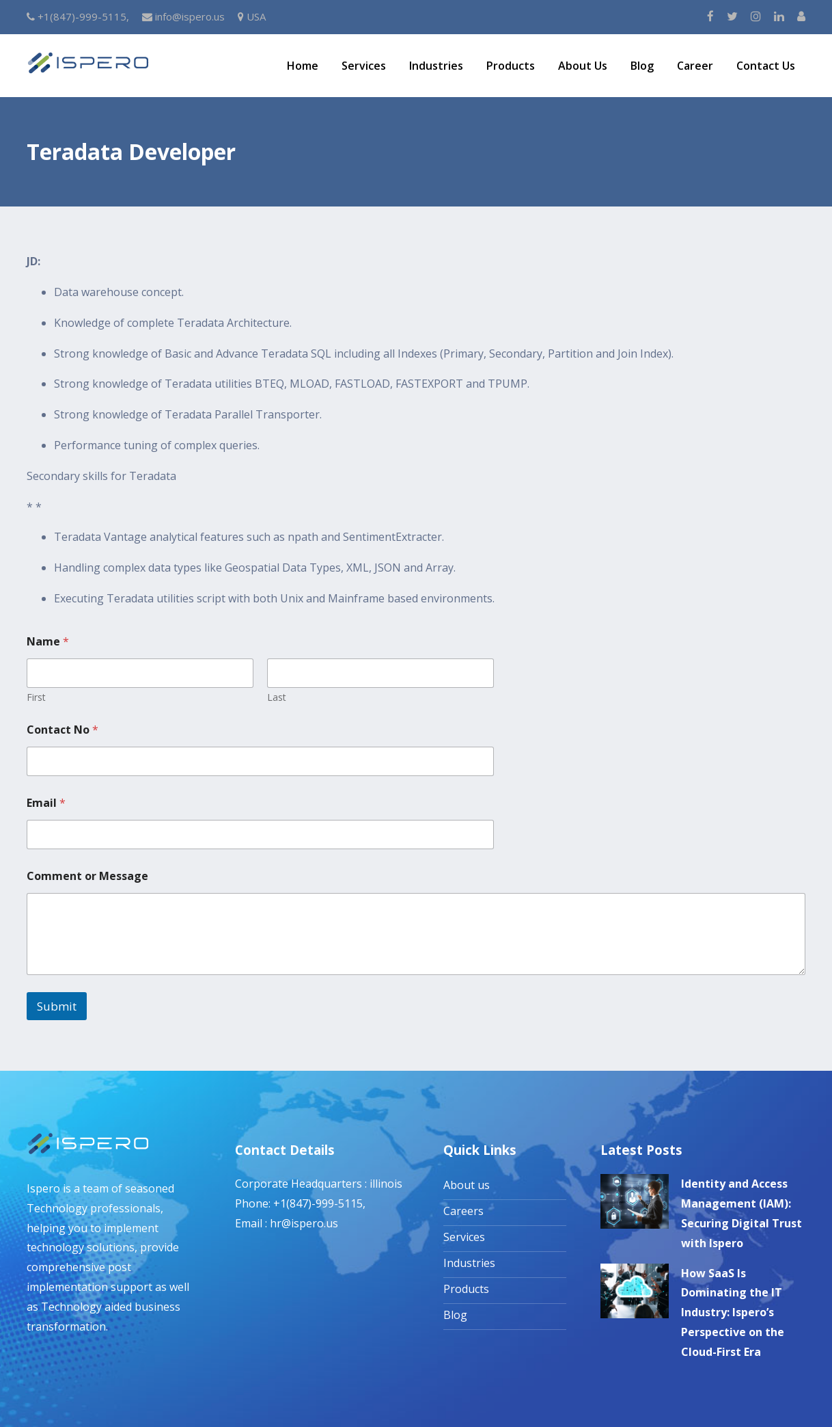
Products (510, 65)
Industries (436, 65)
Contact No (62, 729)
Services (364, 65)
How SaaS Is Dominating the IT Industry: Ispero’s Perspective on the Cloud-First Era (732, 1312)
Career (695, 65)
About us (466, 1184)
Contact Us (765, 65)
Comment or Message (87, 876)
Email (46, 803)
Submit (57, 1006)
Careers (463, 1210)
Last (276, 697)
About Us (582, 65)
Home (302, 65)
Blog (642, 65)
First (36, 697)
